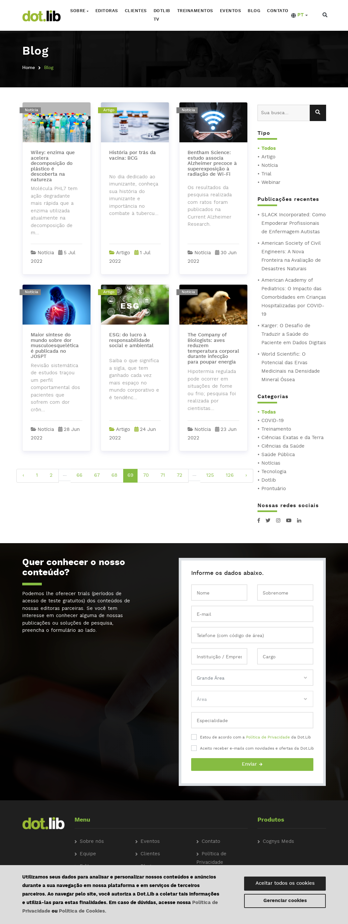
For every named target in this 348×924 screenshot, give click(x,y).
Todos (268, 148)
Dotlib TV (161, 15)
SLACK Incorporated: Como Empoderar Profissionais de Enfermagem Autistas (293, 224)
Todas (268, 412)
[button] (298, 15)
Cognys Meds (278, 841)
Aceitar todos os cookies (285, 883)
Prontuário (273, 489)
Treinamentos (194, 11)
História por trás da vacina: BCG (132, 156)
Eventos (229, 11)
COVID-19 (272, 420)
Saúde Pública (278, 455)
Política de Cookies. (82, 911)
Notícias (270, 463)
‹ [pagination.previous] (23, 475)
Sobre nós (92, 841)
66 (79, 475)
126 (230, 475)
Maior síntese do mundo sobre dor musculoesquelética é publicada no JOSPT (55, 346)
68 (114, 475)
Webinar (270, 182)
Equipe (88, 854)
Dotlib (268, 480)
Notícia (269, 165)
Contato (277, 11)
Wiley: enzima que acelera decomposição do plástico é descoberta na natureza (53, 167)
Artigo (268, 157)
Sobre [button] (77, 11)
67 (97, 475)
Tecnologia (273, 472)
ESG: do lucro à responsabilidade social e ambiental (131, 340)
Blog (253, 11)
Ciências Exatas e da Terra (292, 437)
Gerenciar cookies (285, 900)
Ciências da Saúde (283, 446)
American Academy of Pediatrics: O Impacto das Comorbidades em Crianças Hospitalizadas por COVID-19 (293, 297)
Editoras (105, 11)
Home (28, 67)
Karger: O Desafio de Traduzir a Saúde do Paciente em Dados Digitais (293, 335)
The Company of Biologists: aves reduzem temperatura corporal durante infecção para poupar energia (213, 349)
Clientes (135, 11)
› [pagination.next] (246, 475)
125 (210, 475)
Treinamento (276, 429)
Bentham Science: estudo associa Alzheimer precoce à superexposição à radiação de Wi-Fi (212, 164)
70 (146, 475)
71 (162, 475)
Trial (266, 174)
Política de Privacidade (268, 737)
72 (179, 475)
